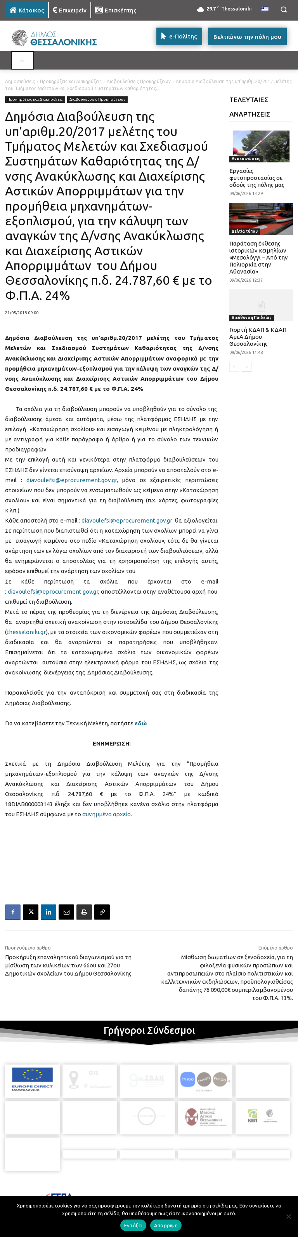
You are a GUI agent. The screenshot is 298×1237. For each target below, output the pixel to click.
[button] (283, 9)
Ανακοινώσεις (246, 159)
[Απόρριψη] (288, 1216)
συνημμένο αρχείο (106, 814)
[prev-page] (234, 367)
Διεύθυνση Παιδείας (252, 317)
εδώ (141, 723)
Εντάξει (133, 1225)
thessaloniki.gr (26, 632)
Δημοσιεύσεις (20, 81)
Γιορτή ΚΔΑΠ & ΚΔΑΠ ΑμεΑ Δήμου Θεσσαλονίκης (257, 336)
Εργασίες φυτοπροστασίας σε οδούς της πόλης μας (256, 177)
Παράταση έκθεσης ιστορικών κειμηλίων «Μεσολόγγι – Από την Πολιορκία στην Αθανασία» (258, 257)
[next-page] (246, 367)
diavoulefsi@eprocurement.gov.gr (71, 480)
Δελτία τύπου (245, 231)
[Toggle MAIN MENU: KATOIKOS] (22, 60)
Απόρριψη (166, 1225)
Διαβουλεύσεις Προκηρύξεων (139, 81)
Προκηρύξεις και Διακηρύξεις (71, 81)
